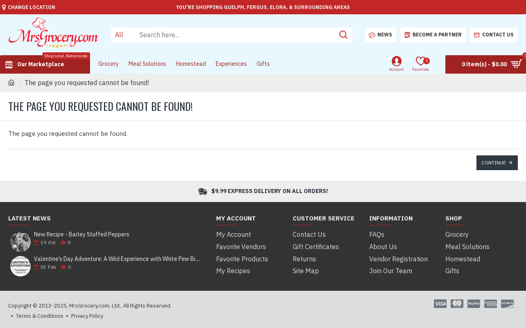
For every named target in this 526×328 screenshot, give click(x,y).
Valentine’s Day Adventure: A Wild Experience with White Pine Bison (118, 259)
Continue (493, 163)
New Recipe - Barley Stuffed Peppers (81, 234)
